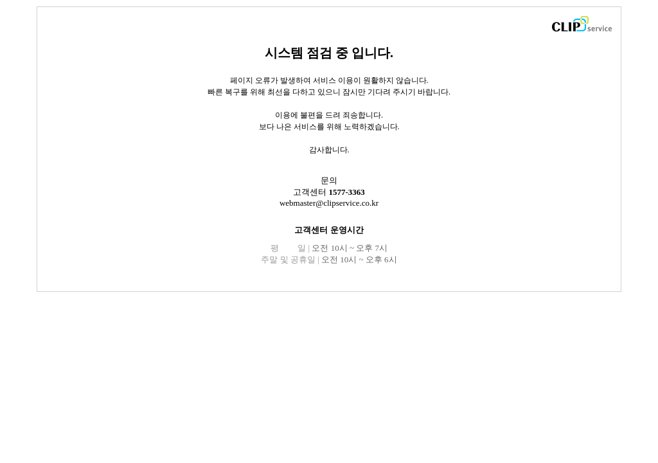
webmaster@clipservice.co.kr (329, 203)
